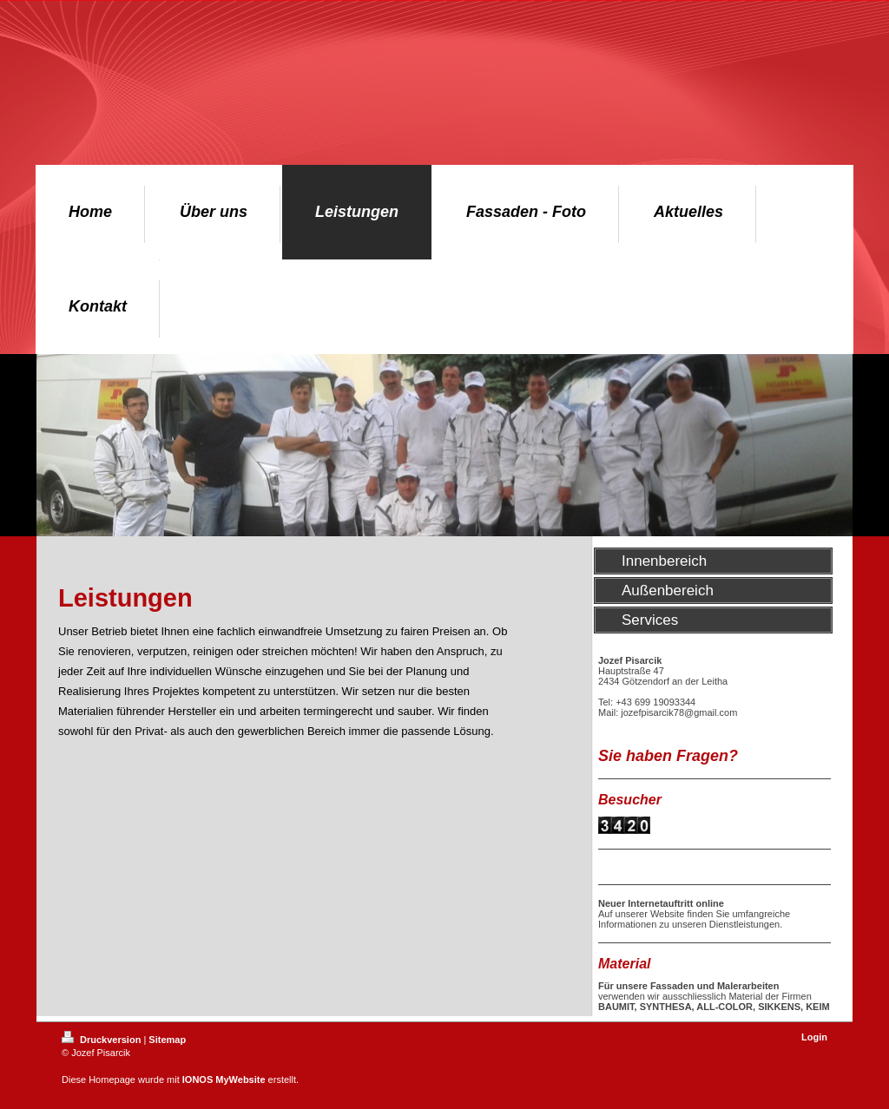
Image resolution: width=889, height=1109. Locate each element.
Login (814, 1037)
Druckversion (102, 1039)
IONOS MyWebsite (224, 1079)
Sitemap (167, 1039)
